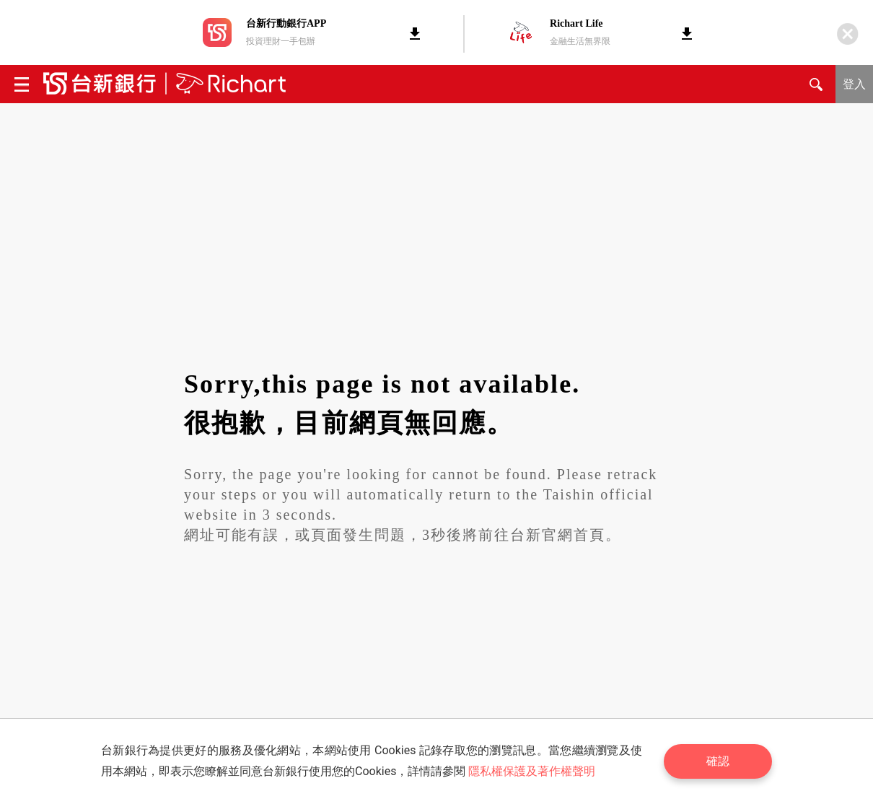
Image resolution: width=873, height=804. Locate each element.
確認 (717, 761)
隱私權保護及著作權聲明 (531, 771)
